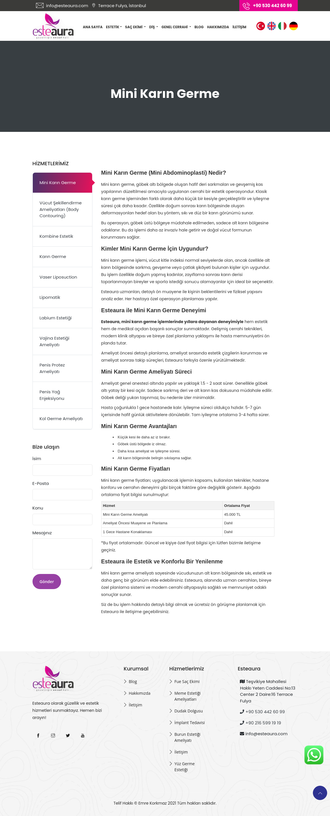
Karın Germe (53, 256)
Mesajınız (42, 533)
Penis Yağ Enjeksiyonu (52, 395)
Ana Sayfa (93, 27)
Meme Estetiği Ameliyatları (187, 696)
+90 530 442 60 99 (262, 712)
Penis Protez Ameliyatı (52, 368)
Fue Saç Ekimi (186, 681)
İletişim (239, 27)
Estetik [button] (114, 27)
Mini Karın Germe (58, 183)
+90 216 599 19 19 (260, 723)
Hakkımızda (218, 27)
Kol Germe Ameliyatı (61, 419)
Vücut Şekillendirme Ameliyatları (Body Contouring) (61, 209)
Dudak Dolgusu (188, 711)
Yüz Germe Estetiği (184, 766)
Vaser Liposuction (58, 277)
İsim (37, 459)
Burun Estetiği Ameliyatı (187, 737)
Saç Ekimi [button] (134, 27)
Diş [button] (152, 27)
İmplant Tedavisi (189, 722)
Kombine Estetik (56, 236)
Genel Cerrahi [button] (174, 27)
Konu (38, 508)
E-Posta (41, 483)
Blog (199, 27)
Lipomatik (50, 297)
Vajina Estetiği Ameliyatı (55, 341)
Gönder (47, 581)
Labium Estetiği (56, 318)
